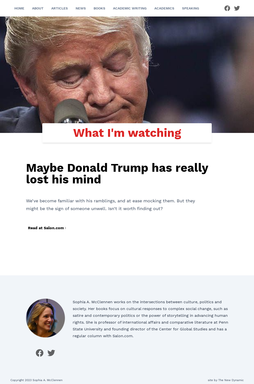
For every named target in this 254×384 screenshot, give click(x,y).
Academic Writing (130, 8)
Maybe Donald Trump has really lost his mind (117, 173)
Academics (164, 8)
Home (19, 8)
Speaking (190, 8)
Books (99, 8)
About (38, 8)
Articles (59, 8)
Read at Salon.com (47, 228)
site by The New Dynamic (226, 380)
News (81, 8)
